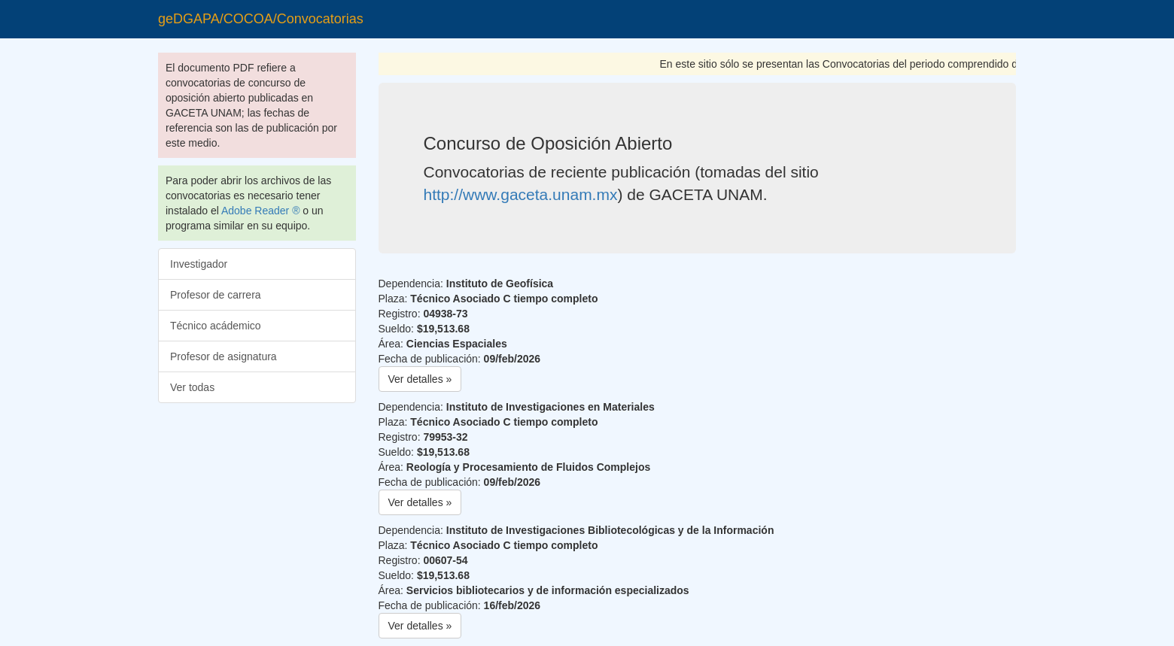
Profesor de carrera (215, 295)
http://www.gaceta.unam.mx (521, 194)
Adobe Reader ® (260, 211)
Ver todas (192, 387)
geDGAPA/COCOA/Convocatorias (260, 18)
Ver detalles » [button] (420, 379)
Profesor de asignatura (223, 356)
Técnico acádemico (215, 326)
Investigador (198, 264)
